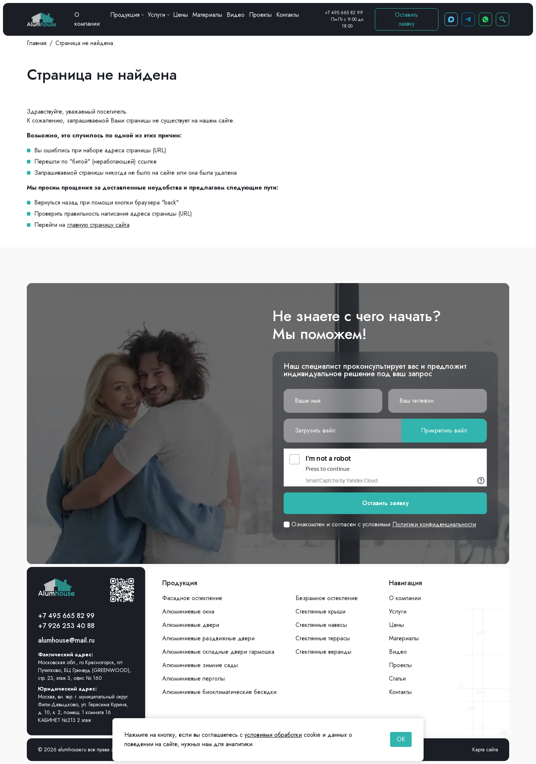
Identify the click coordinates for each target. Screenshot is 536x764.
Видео (236, 14)
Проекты (260, 14)
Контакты (287, 14)
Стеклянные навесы (321, 625)
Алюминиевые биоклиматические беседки (219, 692)
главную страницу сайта (98, 225)
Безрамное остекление (327, 598)
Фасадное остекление (192, 598)
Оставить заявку (406, 19)
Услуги (158, 14)
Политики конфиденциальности (434, 524)
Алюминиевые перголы (193, 678)
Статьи (397, 678)
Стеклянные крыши (320, 611)
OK (401, 739)
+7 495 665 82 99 (344, 12)
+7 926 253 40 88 (66, 626)
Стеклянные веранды (323, 651)
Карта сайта (485, 749)
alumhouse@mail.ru (66, 640)
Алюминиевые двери (190, 625)
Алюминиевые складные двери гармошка (218, 651)
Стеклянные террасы (323, 638)
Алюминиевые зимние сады (200, 665)
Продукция (126, 14)
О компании (87, 19)
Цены (180, 14)
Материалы (207, 14)
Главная (37, 43)
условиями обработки (273, 734)
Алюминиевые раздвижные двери (208, 638)
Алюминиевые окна (188, 611)
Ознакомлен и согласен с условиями (380, 524)
